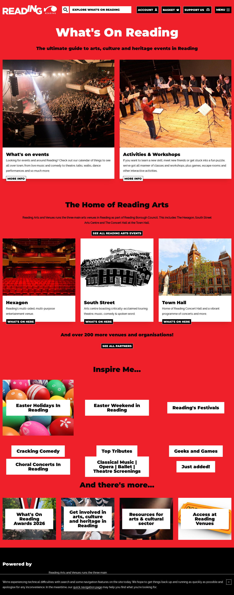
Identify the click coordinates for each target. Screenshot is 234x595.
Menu (220, 9)
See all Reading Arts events (117, 233)
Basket (169, 10)
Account (145, 10)
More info (16, 178)
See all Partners (117, 346)
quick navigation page (87, 587)
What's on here (20, 321)
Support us (194, 10)
